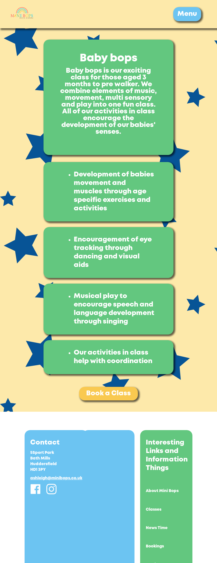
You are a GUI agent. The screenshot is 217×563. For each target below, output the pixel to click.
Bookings (155, 546)
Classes (153, 509)
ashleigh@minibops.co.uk (56, 478)
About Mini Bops (162, 491)
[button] (187, 14)
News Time (157, 528)
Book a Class (108, 393)
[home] (22, 14)
